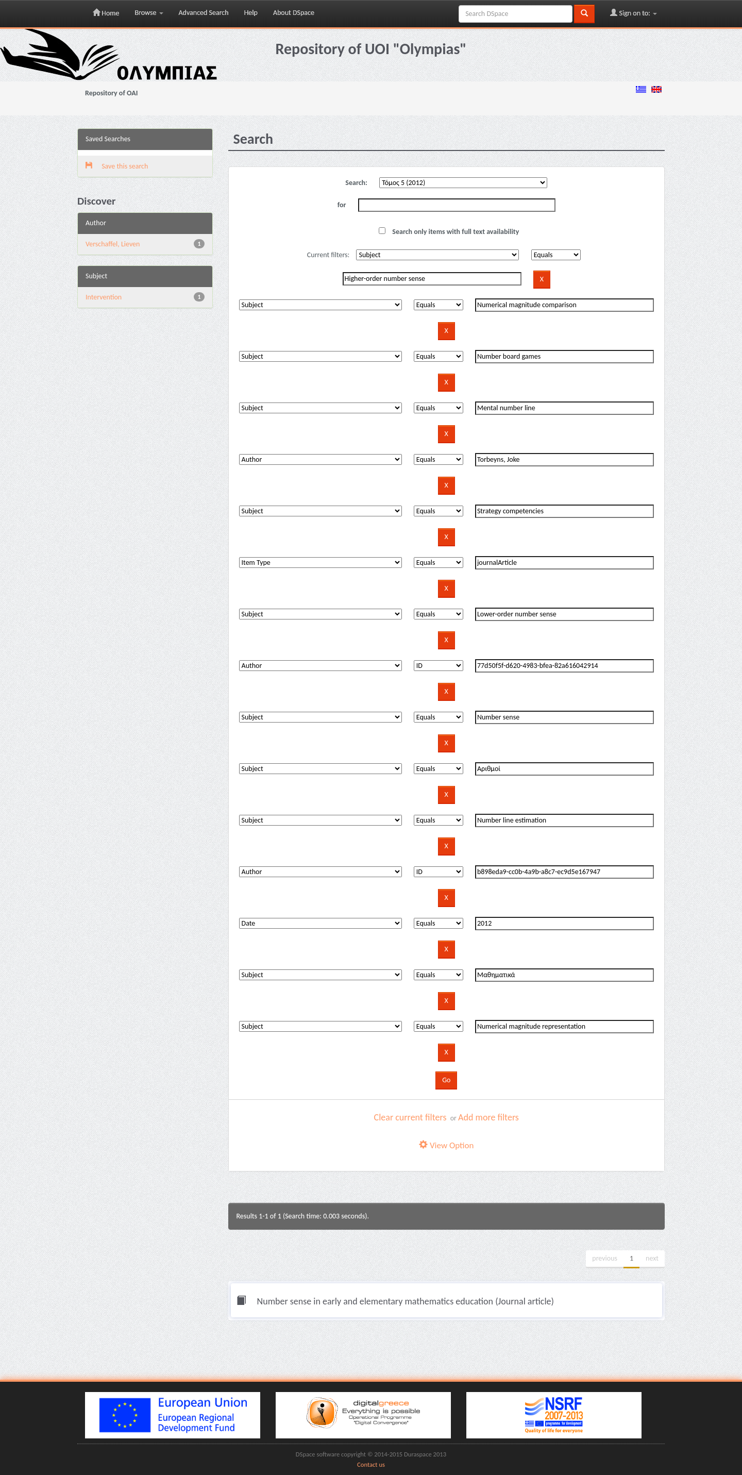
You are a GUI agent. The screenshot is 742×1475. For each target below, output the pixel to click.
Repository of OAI (111, 93)
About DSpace (293, 12)
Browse (148, 12)
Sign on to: (633, 13)
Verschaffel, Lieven (113, 244)
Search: (356, 182)
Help (251, 12)
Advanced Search (204, 12)
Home (106, 13)
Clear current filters (410, 1117)
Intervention (104, 297)
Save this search (117, 166)
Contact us (371, 1464)
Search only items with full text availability (449, 231)
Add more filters (488, 1117)
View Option (446, 1145)
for (342, 204)
